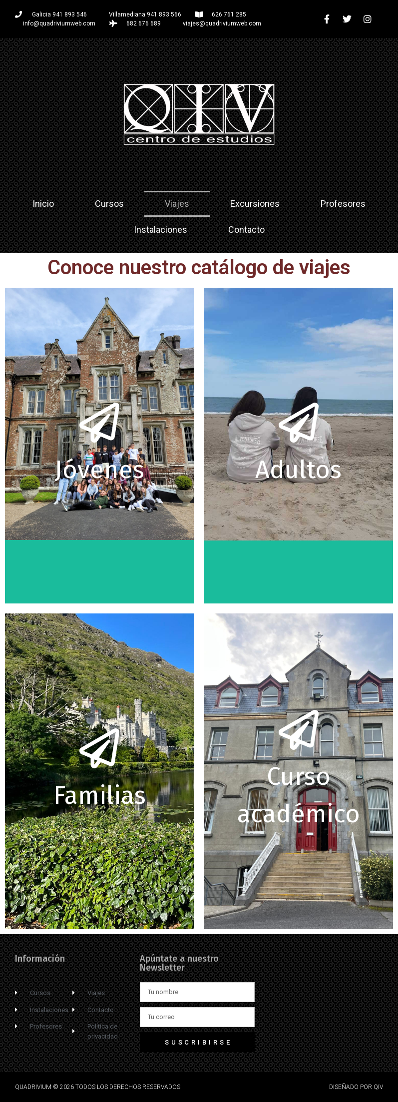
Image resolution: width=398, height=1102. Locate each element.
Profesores (343, 203)
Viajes (177, 203)
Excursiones (255, 203)
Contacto (246, 229)
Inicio (43, 203)
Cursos (109, 203)
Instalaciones (160, 229)
